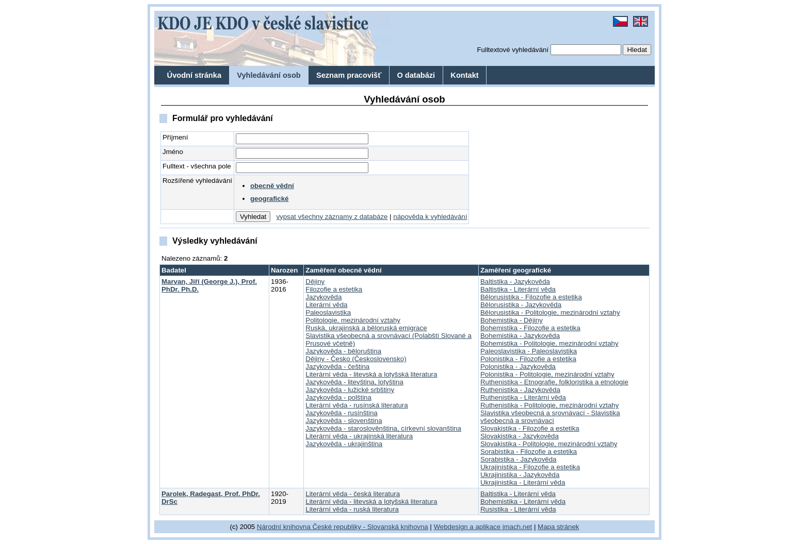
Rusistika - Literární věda (518, 509)
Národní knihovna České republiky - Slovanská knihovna (342, 527)
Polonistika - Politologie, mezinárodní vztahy (547, 374)
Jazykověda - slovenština (343, 420)
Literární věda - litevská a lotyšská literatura (371, 374)
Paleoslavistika (328, 312)
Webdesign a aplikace (467, 527)
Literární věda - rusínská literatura (356, 405)
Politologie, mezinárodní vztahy (352, 320)
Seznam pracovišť (348, 75)
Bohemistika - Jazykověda (520, 335)
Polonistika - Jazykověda (518, 366)
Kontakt (464, 75)
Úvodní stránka (194, 75)
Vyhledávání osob (269, 75)
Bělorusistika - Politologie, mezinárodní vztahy (550, 312)
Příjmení (175, 137)
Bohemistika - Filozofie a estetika (530, 328)
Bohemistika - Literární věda (522, 501)
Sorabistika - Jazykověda (518, 459)
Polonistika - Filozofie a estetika (528, 359)
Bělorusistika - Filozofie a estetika (531, 297)
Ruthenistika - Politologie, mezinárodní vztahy (549, 405)
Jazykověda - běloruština (343, 351)
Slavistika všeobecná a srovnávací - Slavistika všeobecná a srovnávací (550, 416)
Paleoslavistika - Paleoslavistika (528, 351)
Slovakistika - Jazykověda (519, 436)
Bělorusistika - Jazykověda (520, 305)
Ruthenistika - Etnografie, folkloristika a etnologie (554, 382)
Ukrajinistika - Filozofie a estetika (530, 467)
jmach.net (516, 527)
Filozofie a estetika (333, 289)
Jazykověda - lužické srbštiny (349, 390)
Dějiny (315, 281)
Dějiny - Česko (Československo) (355, 359)
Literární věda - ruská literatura (352, 509)
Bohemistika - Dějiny (511, 320)
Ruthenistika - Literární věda (523, 397)
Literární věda (326, 305)
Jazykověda (323, 297)
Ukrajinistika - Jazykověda (519, 475)
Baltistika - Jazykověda (515, 281)
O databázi (416, 75)
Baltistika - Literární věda (518, 289)
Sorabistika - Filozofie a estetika (528, 451)
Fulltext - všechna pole (197, 166)
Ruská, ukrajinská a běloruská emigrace (366, 328)
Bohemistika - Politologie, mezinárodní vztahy (549, 343)
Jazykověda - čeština (337, 366)
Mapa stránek (558, 527)
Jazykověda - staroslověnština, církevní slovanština (383, 428)
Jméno (173, 152)
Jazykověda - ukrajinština (343, 444)
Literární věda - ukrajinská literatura (359, 436)
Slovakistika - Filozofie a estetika (529, 428)
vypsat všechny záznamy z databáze (331, 216)
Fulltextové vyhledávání (512, 50)
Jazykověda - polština (338, 397)
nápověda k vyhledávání (430, 216)
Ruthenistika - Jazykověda (520, 390)
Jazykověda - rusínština (341, 413)
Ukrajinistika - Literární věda (522, 482)
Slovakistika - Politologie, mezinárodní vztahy (548, 444)
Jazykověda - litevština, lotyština (354, 382)
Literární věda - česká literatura (352, 494)
